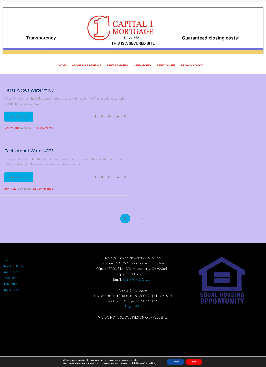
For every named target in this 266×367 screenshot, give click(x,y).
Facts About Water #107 (29, 90)
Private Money (117, 65)
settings (153, 363)
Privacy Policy (192, 65)
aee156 (28, 127)
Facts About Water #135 (29, 150)
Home (62, 65)
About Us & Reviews (86, 65)
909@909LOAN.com (137, 279)
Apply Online (166, 65)
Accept (175, 361)
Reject (194, 361)
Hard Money (142, 65)
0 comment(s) (44, 127)
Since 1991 (133, 306)
